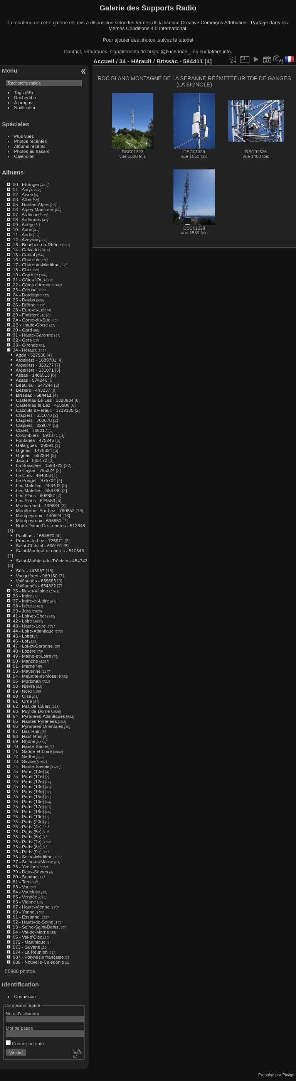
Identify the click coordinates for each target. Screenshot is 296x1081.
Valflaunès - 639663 (36, 580)
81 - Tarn (21, 881)
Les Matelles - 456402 (38, 485)
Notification (25, 107)
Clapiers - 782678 (34, 420)
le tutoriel (183, 40)
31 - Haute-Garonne (33, 334)
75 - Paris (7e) (27, 841)
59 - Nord (22, 691)
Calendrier (24, 156)
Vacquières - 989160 (36, 575)
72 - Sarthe (24, 756)
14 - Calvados (27, 249)
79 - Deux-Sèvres (30, 871)
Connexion (25, 996)
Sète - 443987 (30, 570)
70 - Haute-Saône (31, 746)
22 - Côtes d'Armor (31, 284)
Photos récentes (30, 141)
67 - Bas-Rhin (26, 731)
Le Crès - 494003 (33, 475)
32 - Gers (22, 339)
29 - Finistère (26, 314)
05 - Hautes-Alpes (31, 204)
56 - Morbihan (27, 680)
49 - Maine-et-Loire (32, 655)
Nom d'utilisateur (22, 1013)
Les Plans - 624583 (35, 500)
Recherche (25, 97)
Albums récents (29, 146)
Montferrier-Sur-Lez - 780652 (45, 510)
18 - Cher (22, 269)
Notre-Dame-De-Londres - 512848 (50, 525)
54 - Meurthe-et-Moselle (37, 675)
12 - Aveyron (25, 239)
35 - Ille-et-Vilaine (30, 590)
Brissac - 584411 (33, 395)
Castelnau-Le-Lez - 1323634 (44, 400)
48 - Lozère (24, 650)
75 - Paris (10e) (28, 771)
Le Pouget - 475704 (36, 480)
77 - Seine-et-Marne (33, 861)
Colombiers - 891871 (37, 435)
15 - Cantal (24, 254)
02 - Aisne (23, 194)
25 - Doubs (24, 299)
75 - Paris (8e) (27, 846)
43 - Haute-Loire (29, 625)
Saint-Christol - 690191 (39, 545)
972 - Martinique (29, 941)
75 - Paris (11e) (28, 776)
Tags (19, 92)
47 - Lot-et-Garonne (32, 645)
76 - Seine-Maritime (32, 856)
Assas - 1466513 (33, 374)
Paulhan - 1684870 (35, 535)
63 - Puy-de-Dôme (31, 711)
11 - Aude (22, 234)
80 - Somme (25, 876)
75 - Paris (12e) (28, 781)
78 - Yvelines (26, 866)
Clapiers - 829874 (34, 425)
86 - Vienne (24, 901)
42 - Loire (22, 620)
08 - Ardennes (27, 219)
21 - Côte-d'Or (27, 279)
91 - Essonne (26, 916)
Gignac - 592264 (32, 455)
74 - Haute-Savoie (31, 766)
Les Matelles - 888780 (38, 490)
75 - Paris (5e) (27, 831)
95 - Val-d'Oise (27, 936)
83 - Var (21, 886)
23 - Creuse (24, 289)
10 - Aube (22, 229)
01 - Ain (20, 189)
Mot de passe (19, 1027)
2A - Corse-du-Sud (31, 319)
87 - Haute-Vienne (31, 906)
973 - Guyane (26, 946)
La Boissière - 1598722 (39, 465)
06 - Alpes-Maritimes (33, 209)
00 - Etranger (26, 184)
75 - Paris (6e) (27, 836)
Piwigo (288, 1075)
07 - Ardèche (26, 214)
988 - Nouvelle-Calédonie (38, 961)
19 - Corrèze (25, 274)
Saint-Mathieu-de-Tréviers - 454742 (51, 560)
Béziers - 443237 (33, 389)
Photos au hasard (32, 151)
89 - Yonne (23, 911)
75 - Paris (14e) (28, 791)
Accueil (103, 61)
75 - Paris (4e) (27, 826)
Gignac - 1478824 (34, 450)
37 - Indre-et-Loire (31, 600)
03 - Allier (22, 199)
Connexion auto (25, 1043)
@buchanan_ (175, 51)
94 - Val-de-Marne (31, 931)
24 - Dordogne (27, 294)
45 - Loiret (23, 635)
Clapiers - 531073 (34, 415)
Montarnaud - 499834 (37, 505)
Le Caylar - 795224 (35, 470)
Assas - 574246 (31, 379)
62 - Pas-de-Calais (31, 706)
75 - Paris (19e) (28, 816)
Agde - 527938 (30, 354)
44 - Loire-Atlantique (33, 630)
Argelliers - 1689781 (36, 359)
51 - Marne (24, 665)
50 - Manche (25, 660)
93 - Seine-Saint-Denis (35, 926)
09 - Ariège (24, 224)
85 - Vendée (25, 896)
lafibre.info (219, 51)
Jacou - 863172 (31, 460)
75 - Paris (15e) (28, 796)
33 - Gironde (25, 344)
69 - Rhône (24, 741)
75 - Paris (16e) (28, 801)
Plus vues (24, 136)
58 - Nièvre (24, 686)
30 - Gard (22, 329)
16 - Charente (26, 259)
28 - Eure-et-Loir (29, 309)
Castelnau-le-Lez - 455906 (42, 405)
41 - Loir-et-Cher (29, 615)
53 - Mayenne (26, 670)
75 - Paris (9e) (27, 851)
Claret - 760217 (31, 430)
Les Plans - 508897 (35, 495)
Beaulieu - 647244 (34, 384)
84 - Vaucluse (26, 891)
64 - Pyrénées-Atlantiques (39, 716)
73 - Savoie (24, 761)
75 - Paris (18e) (28, 811)
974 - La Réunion (30, 951)
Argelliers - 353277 (35, 364)
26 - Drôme (24, 304)
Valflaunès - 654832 (36, 585)
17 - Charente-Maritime (36, 264)
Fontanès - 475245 (35, 440)
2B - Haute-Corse (30, 324)
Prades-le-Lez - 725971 (39, 540)
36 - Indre (22, 595)
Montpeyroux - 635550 (38, 520)
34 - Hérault (24, 349)
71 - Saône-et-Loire (32, 751)
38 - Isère (22, 605)
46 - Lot (20, 640)
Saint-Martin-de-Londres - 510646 (50, 550)
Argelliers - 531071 (35, 369)
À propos (23, 102)
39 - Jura (21, 610)
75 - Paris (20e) (28, 821)
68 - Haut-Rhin (27, 736)
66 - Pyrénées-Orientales (38, 726)
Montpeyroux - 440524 (38, 515)
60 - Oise (22, 696)
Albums (13, 172)
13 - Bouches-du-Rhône (37, 244)
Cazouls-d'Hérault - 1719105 (44, 410)
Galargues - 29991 (34, 445)
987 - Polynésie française (38, 956)
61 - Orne (22, 701)
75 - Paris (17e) (28, 806)
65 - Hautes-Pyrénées (35, 721)
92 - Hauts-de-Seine (33, 921)
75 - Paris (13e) (28, 786)
